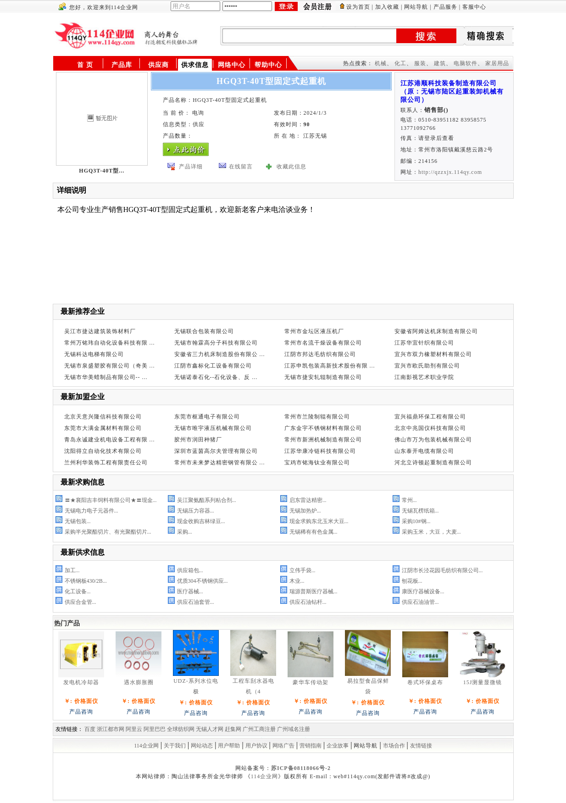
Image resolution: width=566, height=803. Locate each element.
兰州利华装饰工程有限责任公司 (106, 462)
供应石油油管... (420, 602)
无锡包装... (78, 521)
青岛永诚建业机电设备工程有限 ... (109, 439)
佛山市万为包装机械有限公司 (433, 439)
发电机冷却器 (81, 682)
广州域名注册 (293, 729)
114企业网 (146, 745)
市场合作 (394, 745)
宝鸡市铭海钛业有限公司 (317, 462)
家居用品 (497, 63)
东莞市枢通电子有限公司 (207, 416)
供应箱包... (190, 570)
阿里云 (134, 729)
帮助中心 (268, 64)
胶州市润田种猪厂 (198, 439)
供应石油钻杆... (308, 602)
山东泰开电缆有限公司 (424, 451)
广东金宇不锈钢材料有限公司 (323, 428)
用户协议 (256, 745)
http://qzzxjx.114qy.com (450, 172)
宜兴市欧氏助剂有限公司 (427, 365)
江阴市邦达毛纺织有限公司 (320, 354)
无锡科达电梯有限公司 (94, 354)
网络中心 (231, 64)
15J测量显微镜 (482, 682)
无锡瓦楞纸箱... (420, 510)
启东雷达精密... (308, 500)
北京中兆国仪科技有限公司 (430, 428)
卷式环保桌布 (425, 682)
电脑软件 (465, 63)
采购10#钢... (416, 521)
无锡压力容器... (195, 510)
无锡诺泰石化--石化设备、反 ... (216, 377)
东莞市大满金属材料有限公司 (103, 428)
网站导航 (416, 7)
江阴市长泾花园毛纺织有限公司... (442, 570)
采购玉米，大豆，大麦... (431, 532)
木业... (297, 581)
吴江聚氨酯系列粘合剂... (206, 500)
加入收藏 (387, 7)
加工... (72, 570)
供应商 (158, 64)
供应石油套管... (195, 602)
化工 (400, 63)
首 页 (85, 64)
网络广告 (283, 745)
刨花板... (412, 581)
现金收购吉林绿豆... (201, 521)
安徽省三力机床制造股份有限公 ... (219, 354)
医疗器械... (190, 591)
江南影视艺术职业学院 (424, 377)
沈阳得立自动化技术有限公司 (103, 451)
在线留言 (241, 166)
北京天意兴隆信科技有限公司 (103, 416)
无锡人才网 (209, 729)
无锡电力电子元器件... (91, 510)
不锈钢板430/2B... (86, 581)
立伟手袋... (302, 570)
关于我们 (175, 745)
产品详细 (191, 166)
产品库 (121, 64)
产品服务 (445, 7)
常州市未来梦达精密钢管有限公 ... (219, 462)
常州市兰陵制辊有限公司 (317, 416)
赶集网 (233, 729)
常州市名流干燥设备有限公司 (323, 343)
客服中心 (474, 7)
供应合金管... (80, 602)
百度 (89, 729)
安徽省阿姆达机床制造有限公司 (436, 331)
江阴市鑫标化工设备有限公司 (213, 365)
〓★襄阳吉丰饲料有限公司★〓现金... (111, 500)
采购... (184, 532)
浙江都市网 (110, 729)
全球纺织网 (180, 729)
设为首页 (358, 7)
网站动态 (202, 745)
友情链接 (421, 745)
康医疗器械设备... (423, 591)
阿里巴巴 (155, 729)
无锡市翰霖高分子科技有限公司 (216, 343)
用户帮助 (229, 745)
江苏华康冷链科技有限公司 (320, 451)
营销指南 (311, 745)
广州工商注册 (259, 729)
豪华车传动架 (310, 682)
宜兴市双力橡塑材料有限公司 (433, 354)
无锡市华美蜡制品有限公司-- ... (106, 377)
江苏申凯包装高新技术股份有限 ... (329, 365)
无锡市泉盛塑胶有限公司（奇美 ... (109, 365)
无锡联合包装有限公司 (204, 331)
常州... (409, 500)
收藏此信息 (291, 166)
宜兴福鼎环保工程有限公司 (430, 416)
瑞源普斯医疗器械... (313, 591)
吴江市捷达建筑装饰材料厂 (100, 331)
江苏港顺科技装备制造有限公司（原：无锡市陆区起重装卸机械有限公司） (452, 91)
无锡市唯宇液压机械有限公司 (213, 428)
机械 (381, 63)
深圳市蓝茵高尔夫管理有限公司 (216, 451)
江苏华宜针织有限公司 (424, 343)
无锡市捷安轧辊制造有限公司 (323, 377)
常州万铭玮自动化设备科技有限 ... (109, 343)
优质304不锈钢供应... (202, 581)
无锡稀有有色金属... (313, 532)
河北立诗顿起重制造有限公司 (433, 462)
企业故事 (338, 745)
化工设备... (78, 591)
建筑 (440, 63)
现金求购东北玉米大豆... (319, 521)
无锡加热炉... (305, 510)
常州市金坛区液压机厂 (314, 331)
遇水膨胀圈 (139, 682)
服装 (420, 63)
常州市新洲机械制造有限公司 (323, 439)
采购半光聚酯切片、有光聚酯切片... (108, 532)
